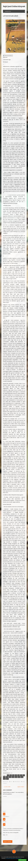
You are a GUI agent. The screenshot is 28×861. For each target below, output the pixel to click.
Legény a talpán (21, 786)
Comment (5, 796)
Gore (11, 781)
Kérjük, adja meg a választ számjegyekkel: (11, 832)
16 (4, 778)
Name (4, 811)
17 (7, 778)
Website (4, 821)
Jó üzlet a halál (6, 786)
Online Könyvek (17, 781)
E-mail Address (6, 816)
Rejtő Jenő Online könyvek (14, 6)
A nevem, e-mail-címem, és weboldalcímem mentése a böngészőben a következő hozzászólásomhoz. (13, 829)
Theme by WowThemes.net (19, 859)
